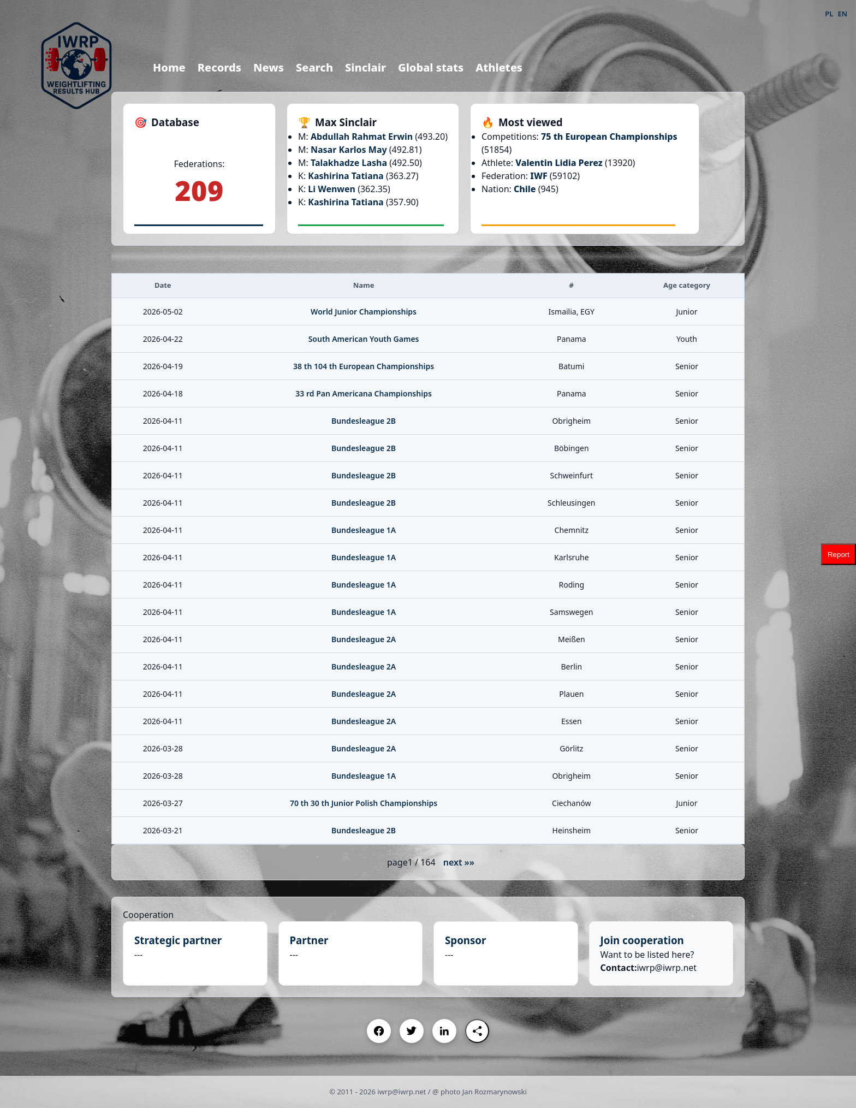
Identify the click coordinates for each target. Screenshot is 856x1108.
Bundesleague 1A (363, 530)
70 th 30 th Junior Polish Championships (363, 803)
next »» (458, 862)
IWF (538, 176)
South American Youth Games (363, 339)
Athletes (498, 67)
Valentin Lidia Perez (559, 163)
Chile (525, 189)
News (268, 67)
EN (842, 14)
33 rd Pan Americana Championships (363, 393)
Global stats (430, 67)
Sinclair (365, 67)
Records (219, 67)
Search (314, 67)
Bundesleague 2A (363, 639)
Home (169, 67)
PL (829, 14)
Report (838, 554)
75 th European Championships (609, 137)
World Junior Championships (364, 311)
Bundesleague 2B (363, 421)
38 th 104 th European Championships (363, 366)
